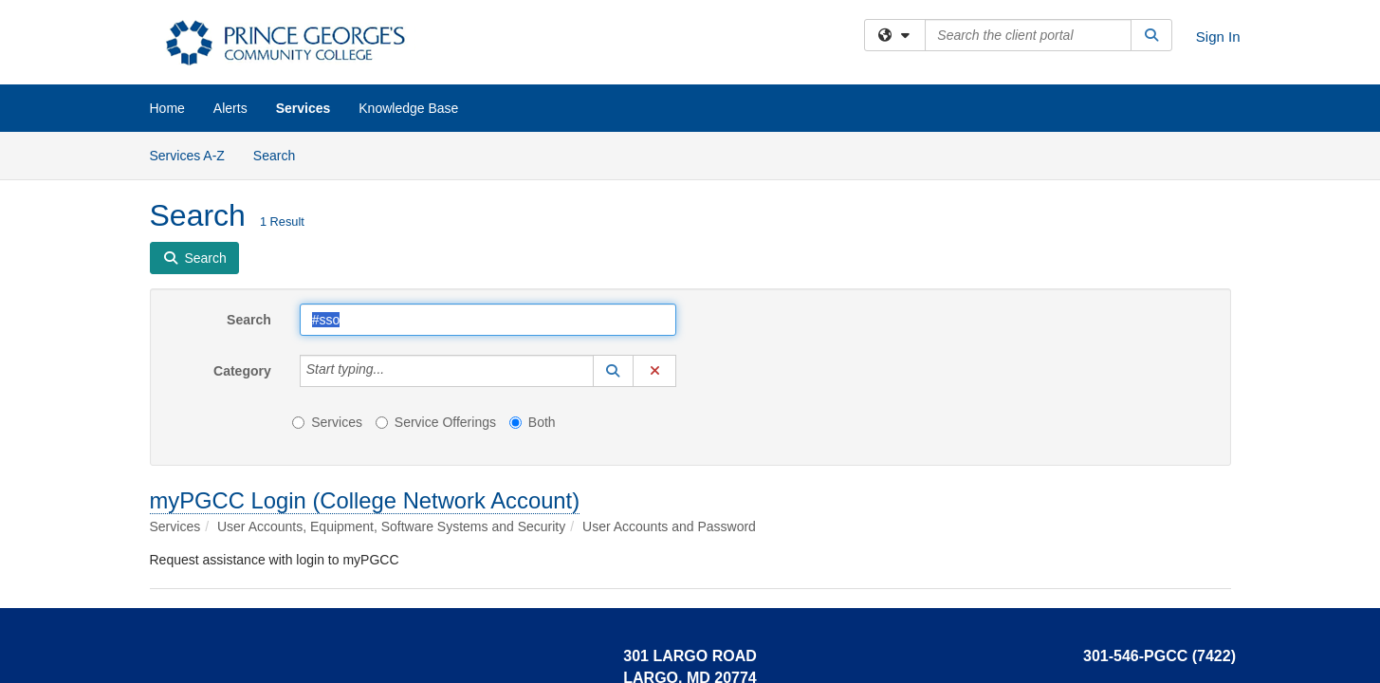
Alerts (230, 108)
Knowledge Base (408, 108)
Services (303, 108)
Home (167, 108)
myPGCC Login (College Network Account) (365, 500)
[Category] (394, 370)
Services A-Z (187, 155)
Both (532, 422)
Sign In (1218, 36)
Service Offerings (436, 422)
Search (281, 154)
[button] (614, 371)
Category (242, 370)
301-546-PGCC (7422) (1159, 656)
